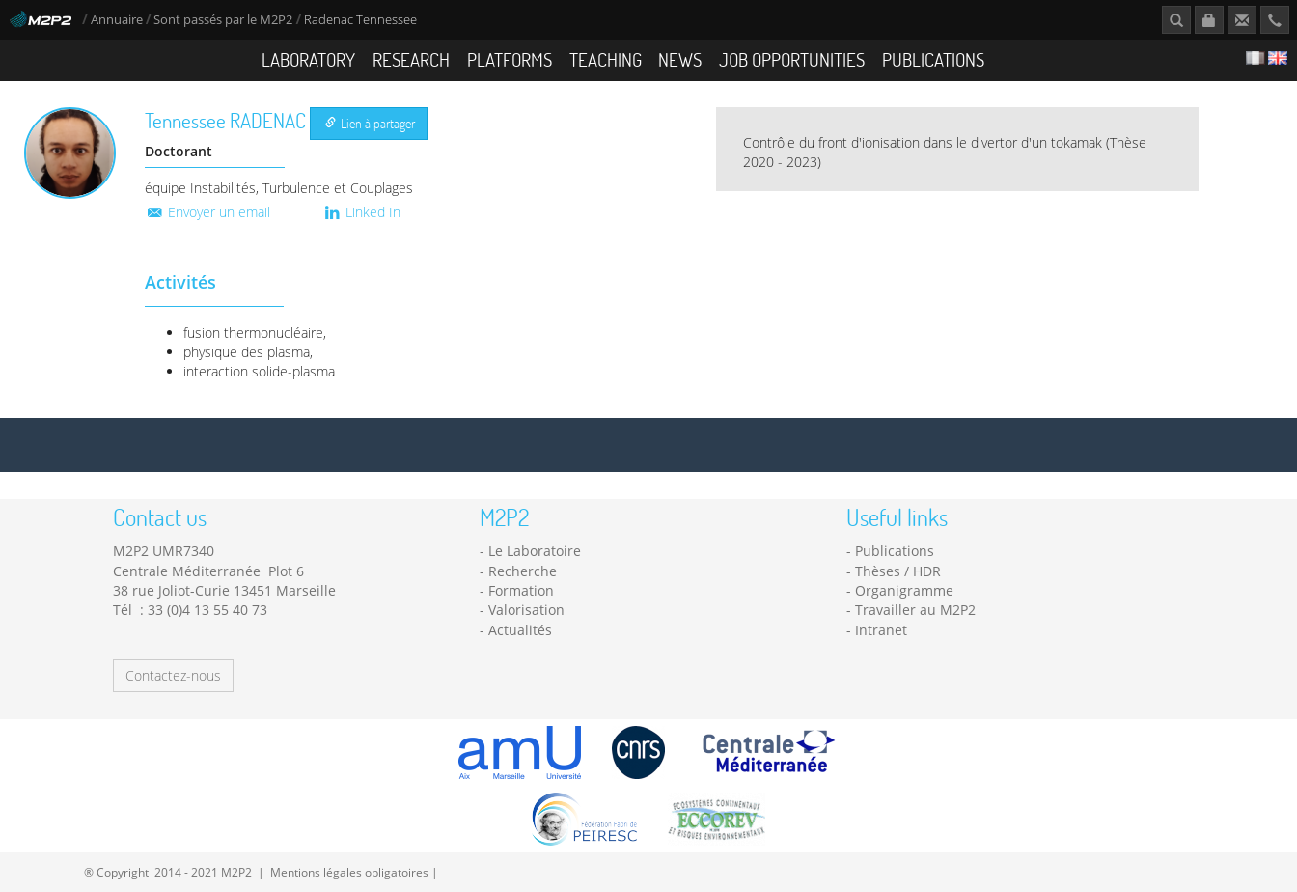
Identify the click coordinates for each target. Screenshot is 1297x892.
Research (411, 59)
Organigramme (904, 590)
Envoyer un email (207, 212)
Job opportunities (792, 59)
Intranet (881, 630)
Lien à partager (370, 123)
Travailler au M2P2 (915, 609)
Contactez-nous (173, 675)
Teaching (605, 59)
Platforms (509, 59)
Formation (521, 590)
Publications (933, 59)
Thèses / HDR (898, 571)
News (680, 59)
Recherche (522, 571)
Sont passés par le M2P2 (222, 20)
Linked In (361, 212)
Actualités (520, 630)
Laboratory (308, 59)
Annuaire (118, 20)
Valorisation (526, 609)
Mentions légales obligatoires (349, 871)
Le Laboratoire (534, 551)
